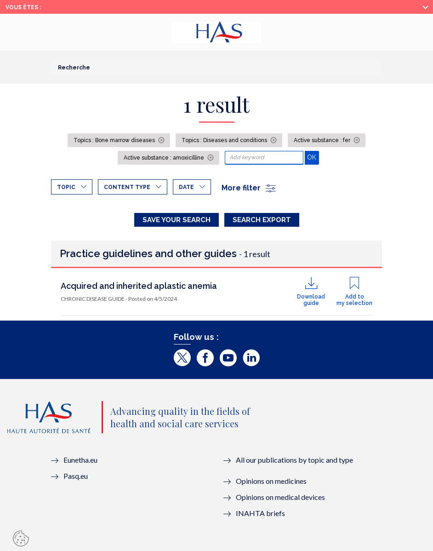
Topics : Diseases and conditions (225, 140)
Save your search (176, 220)
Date (186, 187)
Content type (127, 187)
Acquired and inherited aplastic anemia (139, 286)
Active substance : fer (323, 140)
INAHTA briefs (260, 513)
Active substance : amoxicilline (164, 158)
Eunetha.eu (80, 459)
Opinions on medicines (271, 480)
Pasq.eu (75, 475)
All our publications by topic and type (294, 459)
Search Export (262, 220)
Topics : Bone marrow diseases (115, 140)
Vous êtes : (23, 7)
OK (313, 157)
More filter (249, 188)
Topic (66, 187)
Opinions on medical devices (280, 497)
